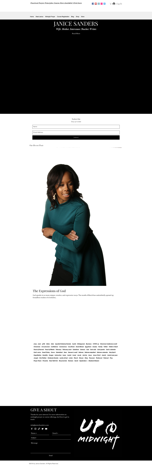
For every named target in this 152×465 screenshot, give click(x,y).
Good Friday (46, 352)
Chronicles (37, 347)
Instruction (58, 355)
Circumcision (45, 347)
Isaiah (69, 355)
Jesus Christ (97, 355)
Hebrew (81, 352)
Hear (65, 352)
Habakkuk (59, 352)
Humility (45, 355)
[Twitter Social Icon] (104, 4)
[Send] (51, 455)
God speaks (101, 349)
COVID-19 (96, 344)
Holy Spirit (112, 352)
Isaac (64, 355)
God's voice (37, 352)
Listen (71, 358)
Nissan (81, 358)
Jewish (104, 355)
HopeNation (37, 355)
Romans (70, 361)
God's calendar (111, 349)
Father (106, 347)
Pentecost (99, 358)
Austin (74, 344)
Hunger (51, 355)
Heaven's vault (72, 352)
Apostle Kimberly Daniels (63, 344)
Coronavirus (63, 347)
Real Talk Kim (53, 361)
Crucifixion (71, 347)
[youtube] (96, 4)
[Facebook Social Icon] (93, 4)
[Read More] (76, 33)
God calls (93, 349)
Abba (48, 344)
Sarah (76, 361)
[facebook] (32, 429)
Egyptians (88, 347)
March (76, 358)
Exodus (95, 347)
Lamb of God (64, 358)
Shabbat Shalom (94, 361)
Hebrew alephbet (90, 352)
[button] (111, 3)
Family (100, 347)
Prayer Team (37, 361)
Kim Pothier (43, 358)
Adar (52, 344)
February (58, 349)
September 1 (83, 361)
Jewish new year (112, 355)
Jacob (79, 355)
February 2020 (67, 349)
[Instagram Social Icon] (102, 4)
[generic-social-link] (39, 429)
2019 (35, 344)
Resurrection (63, 361)
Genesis (82, 349)
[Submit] (76, 137)
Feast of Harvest (39, 349)
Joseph (36, 358)
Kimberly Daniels (53, 358)
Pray (111, 358)
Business (89, 344)
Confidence (54, 347)
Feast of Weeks (50, 349)
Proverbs (45, 361)
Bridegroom (81, 344)
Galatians (76, 349)
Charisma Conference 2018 (108, 344)
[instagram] (35, 429)
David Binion (80, 347)
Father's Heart (113, 347)
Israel (74, 355)
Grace (53, 352)
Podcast (106, 358)
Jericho (84, 355)
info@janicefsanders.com (40, 425)
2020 (39, 344)
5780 (43, 344)
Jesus (90, 355)
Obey (86, 358)
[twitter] (42, 429)
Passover (92, 358)
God (87, 349)
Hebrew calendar (102, 352)
